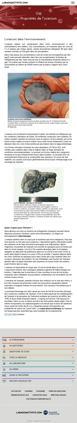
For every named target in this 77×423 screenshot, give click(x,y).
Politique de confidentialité (38, 399)
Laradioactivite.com (42, 421)
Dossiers (28, 391)
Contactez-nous (40, 395)
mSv (31, 306)
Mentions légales (58, 395)
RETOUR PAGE (10, 314)
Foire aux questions (57, 391)
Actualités (16, 391)
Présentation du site (20, 395)
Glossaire (40, 391)
